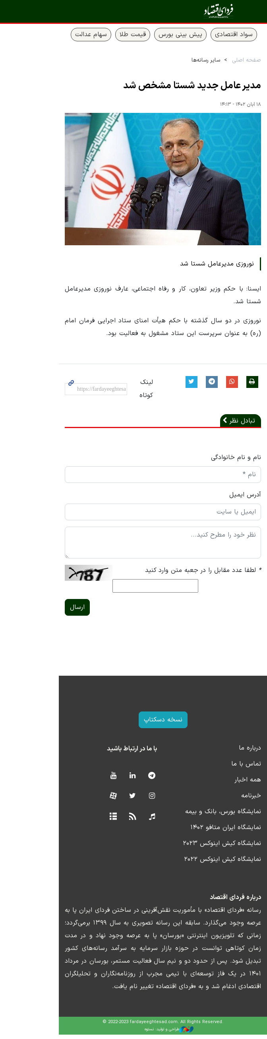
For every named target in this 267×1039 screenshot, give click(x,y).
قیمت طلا (106, 34)
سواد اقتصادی (207, 34)
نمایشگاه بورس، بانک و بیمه (197, 816)
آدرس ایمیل (219, 499)
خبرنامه (225, 800)
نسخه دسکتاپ (133, 724)
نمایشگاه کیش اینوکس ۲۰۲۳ (196, 848)
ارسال (44, 611)
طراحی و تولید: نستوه (139, 1034)
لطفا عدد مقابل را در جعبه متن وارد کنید (177, 575)
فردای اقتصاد (214, 11)
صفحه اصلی (220, 60)
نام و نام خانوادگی (210, 462)
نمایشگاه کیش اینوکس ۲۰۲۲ (196, 863)
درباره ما (224, 752)
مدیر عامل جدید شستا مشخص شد (166, 86)
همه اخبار (221, 784)
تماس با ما (220, 768)
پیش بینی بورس (154, 34)
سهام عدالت (65, 34)
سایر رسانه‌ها (179, 60)
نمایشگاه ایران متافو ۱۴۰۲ (199, 832)
